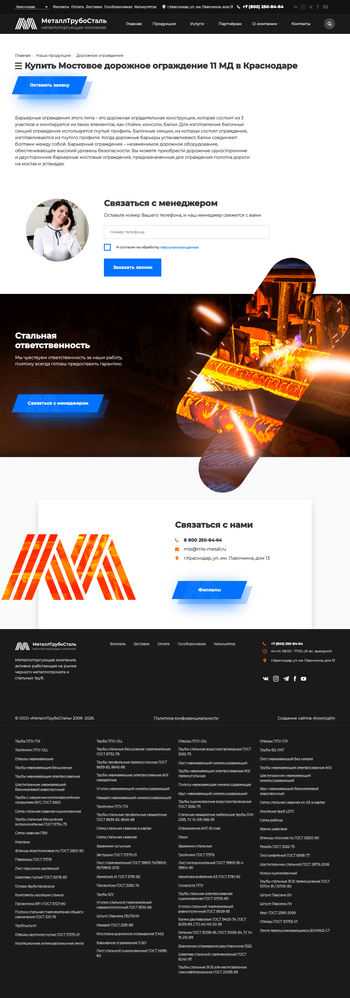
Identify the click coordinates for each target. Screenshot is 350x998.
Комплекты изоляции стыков (39, 895)
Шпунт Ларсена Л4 (276, 904)
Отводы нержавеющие (34, 759)
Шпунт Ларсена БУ (276, 895)
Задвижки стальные (195, 846)
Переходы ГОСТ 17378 (33, 859)
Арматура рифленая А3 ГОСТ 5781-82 (209, 876)
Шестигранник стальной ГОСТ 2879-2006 (294, 864)
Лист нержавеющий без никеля (286, 759)
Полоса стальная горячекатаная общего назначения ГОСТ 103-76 (49, 914)
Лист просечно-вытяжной (37, 868)
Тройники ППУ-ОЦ (31, 750)
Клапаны (22, 842)
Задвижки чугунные (113, 846)
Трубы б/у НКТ (272, 750)
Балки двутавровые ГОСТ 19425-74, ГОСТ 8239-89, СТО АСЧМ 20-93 (212, 921)
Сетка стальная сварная (117, 837)
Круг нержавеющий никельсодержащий (212, 793)
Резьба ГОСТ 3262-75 (277, 846)
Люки (183, 837)
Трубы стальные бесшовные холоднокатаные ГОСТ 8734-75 (41, 821)
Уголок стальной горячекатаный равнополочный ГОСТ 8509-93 (205, 908)
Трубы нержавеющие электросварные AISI (296, 767)
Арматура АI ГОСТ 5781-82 (118, 876)
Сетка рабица (271, 820)
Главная (134, 23)
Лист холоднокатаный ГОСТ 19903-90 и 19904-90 (210, 865)
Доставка (94, 7)
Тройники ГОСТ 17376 (196, 855)
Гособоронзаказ (118, 7)
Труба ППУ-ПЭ (27, 741)
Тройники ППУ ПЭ (112, 806)
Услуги (197, 23)
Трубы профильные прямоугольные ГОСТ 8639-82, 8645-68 (132, 764)
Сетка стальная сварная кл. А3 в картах (292, 802)
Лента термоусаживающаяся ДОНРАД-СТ (295, 930)
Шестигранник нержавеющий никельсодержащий (285, 777)
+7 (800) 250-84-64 (263, 7)
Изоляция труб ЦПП (277, 811)
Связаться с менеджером (58, 403)
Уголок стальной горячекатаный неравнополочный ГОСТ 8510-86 (124, 904)
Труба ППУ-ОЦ (109, 741)
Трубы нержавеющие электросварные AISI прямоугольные (214, 773)
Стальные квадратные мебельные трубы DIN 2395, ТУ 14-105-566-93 (215, 816)
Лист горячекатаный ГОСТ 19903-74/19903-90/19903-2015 (132, 865)
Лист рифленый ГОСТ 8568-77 (285, 855)
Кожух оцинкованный (278, 873)
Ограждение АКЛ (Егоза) (199, 828)
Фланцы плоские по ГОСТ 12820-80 (289, 838)
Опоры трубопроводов (34, 886)
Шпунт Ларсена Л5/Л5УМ (118, 916)
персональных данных (179, 247)
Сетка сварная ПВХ (31, 833)
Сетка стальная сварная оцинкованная (48, 811)
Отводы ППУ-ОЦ (192, 741)
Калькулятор (145, 7)
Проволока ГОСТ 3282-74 (118, 885)
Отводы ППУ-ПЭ (273, 741)
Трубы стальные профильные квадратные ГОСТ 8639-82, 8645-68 (132, 816)
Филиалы (61, 7)
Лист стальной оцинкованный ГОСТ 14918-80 (132, 953)
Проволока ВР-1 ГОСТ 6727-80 (40, 904)
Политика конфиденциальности (186, 718)
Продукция (164, 23)
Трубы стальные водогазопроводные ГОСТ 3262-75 (214, 751)
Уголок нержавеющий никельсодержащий (133, 788)
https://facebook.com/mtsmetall (317, 7)
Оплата (77, 7)
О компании (264, 23)
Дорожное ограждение (99, 55)
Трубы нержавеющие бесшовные (43, 767)
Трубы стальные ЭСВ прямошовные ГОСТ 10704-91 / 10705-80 (295, 883)
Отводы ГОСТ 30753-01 (279, 921)
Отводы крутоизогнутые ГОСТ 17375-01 (47, 934)
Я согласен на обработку (157, 247)
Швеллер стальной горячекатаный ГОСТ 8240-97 (212, 956)
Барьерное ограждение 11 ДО (121, 943)
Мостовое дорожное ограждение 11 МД (130, 934)
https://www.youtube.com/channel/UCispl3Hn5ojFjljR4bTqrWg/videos (325, 7)
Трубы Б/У (105, 894)
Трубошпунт (25, 925)
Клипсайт (323, 718)
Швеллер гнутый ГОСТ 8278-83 (41, 877)
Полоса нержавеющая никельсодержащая (214, 784)
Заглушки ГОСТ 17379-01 (117, 855)
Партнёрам (229, 23)
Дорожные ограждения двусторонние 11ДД (215, 946)
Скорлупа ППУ (190, 885)
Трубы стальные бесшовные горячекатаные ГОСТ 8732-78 (133, 751)
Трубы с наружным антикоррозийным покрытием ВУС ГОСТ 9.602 (47, 799)
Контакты (300, 23)
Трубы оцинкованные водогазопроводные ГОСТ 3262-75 (214, 803)
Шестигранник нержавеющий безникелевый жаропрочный (40, 786)
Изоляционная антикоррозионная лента (49, 943)
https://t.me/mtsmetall (310, 7)
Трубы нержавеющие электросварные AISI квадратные (132, 777)
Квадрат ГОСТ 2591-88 (115, 925)
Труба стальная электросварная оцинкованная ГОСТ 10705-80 (205, 895)
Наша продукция (53, 55)
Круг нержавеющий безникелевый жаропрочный (289, 791)
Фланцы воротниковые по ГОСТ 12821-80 (49, 851)
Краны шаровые (273, 829)
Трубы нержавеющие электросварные (47, 776)
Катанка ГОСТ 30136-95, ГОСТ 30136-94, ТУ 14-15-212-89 (215, 934)
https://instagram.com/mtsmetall (303, 7)
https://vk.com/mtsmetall (295, 7)
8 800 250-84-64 (203, 540)
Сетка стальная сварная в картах (124, 828)
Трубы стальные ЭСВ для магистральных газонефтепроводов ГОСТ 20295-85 (212, 969)
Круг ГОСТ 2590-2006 (278, 913)
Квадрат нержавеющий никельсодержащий (134, 798)
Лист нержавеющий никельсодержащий (212, 763)
